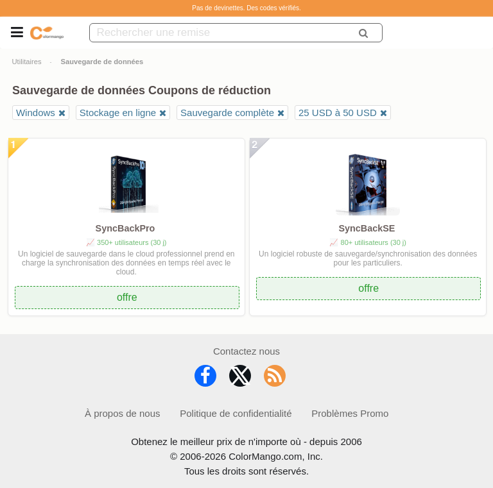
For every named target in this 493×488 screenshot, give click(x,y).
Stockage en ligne (118, 112)
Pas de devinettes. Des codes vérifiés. (246, 8)
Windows (35, 112)
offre (127, 297)
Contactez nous (246, 351)
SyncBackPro (125, 228)
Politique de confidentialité (235, 413)
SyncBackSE (366, 228)
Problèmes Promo (349, 413)
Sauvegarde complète (227, 112)
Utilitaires (27, 61)
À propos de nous (122, 413)
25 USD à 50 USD (337, 112)
